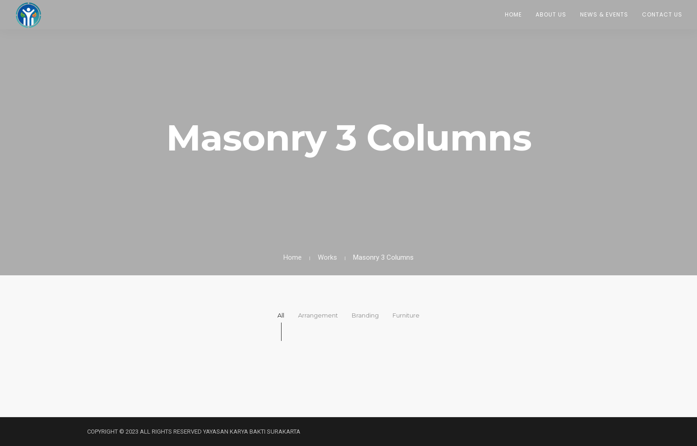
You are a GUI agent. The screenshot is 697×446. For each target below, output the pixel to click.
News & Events (604, 14)
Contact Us (662, 14)
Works (327, 257)
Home (513, 14)
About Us (551, 14)
